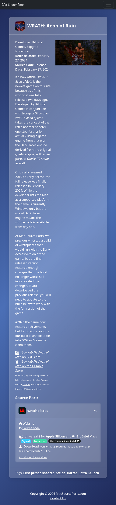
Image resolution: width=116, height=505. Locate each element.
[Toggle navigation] (108, 5)
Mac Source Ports (13, 4)
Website (28, 423)
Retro (83, 473)
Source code (31, 428)
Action (60, 473)
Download (31, 446)
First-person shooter (38, 473)
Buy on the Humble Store (32, 366)
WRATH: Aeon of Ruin (45, 26)
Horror (72, 473)
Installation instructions (33, 457)
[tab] (58, 410)
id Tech (93, 473)
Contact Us (58, 498)
